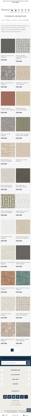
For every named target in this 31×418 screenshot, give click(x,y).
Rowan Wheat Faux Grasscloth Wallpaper (6, 160)
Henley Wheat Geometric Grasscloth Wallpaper (22, 314)
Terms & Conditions (12, 412)
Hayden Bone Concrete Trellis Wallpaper (22, 83)
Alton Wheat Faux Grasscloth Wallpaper (21, 109)
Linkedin (26, 397)
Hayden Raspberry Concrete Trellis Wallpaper (8, 109)
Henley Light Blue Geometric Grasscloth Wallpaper (21, 57)
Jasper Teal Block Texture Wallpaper (23, 288)
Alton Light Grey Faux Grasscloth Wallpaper (6, 186)
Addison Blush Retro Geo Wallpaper (7, 340)
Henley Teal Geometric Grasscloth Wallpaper (7, 211)
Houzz (22, 397)
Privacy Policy (23, 412)
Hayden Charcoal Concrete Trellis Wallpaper (23, 263)
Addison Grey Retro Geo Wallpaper (7, 83)
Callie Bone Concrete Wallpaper (21, 160)
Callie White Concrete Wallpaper (6, 237)
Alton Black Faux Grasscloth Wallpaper (21, 186)
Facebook (9, 397)
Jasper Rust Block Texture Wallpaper (8, 288)
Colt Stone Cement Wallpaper (6, 314)
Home (2, 20)
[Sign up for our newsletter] (13, 363)
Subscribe (28, 363)
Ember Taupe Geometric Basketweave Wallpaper (22, 237)
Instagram (5, 397)
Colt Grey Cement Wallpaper (5, 134)
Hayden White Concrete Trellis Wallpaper (22, 211)
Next (18, 350)
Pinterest (18, 397)
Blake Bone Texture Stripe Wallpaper (8, 263)
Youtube (13, 397)
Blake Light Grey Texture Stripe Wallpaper (22, 340)
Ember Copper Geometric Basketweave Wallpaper (22, 134)
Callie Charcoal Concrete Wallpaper (7, 56)
